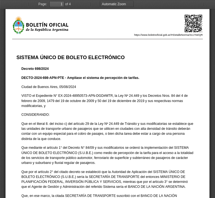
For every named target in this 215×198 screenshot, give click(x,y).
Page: (42, 4)
